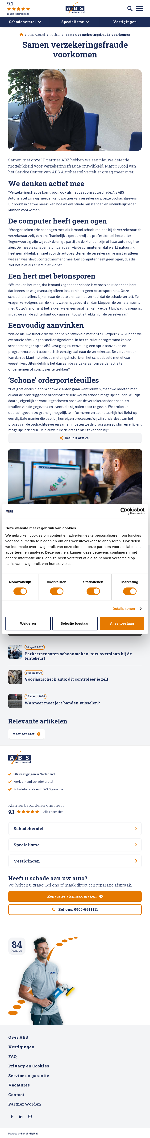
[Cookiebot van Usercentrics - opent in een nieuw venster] (124, 511)
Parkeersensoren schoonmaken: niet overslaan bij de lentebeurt (78, 656)
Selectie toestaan (75, 623)
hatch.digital (29, 1133)
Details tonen (123, 609)
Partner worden (24, 1104)
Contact (16, 1094)
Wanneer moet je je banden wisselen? (62, 702)
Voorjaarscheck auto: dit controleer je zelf (66, 679)
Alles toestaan (122, 623)
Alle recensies (53, 812)
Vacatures (19, 1085)
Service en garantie (28, 1075)
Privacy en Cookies (28, 1066)
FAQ (12, 1056)
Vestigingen (21, 1047)
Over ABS (18, 1037)
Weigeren (28, 623)
